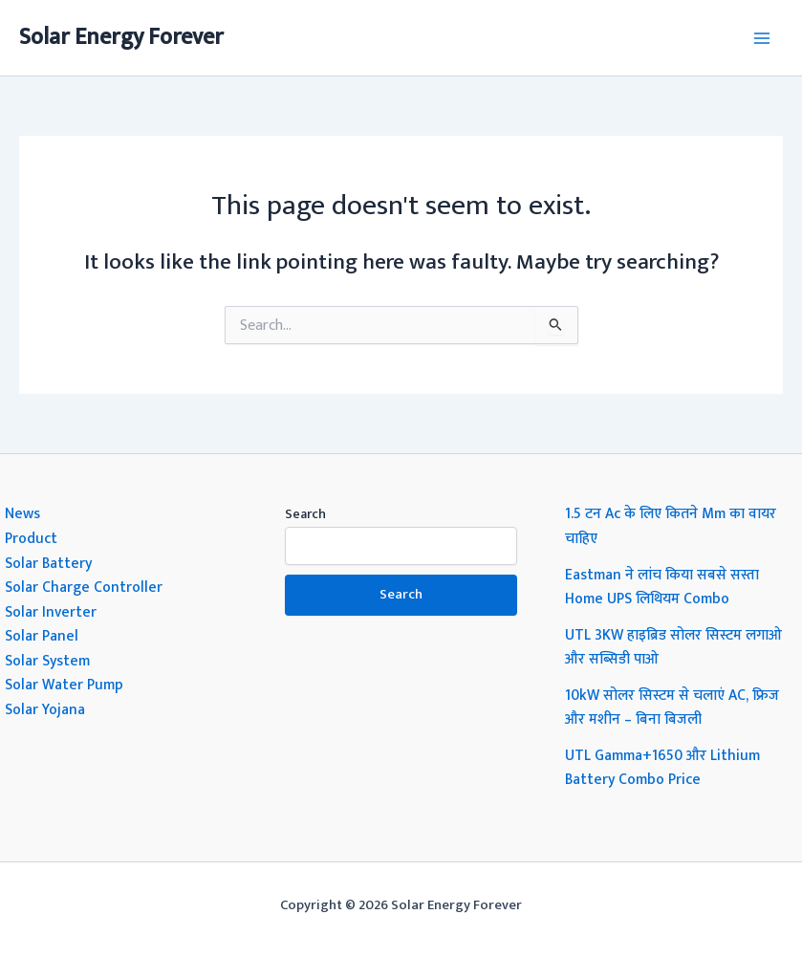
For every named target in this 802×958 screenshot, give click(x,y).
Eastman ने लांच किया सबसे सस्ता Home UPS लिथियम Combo (662, 587)
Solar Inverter (51, 611)
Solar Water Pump (64, 684)
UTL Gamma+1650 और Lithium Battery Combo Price (662, 768)
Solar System (47, 660)
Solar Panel (41, 635)
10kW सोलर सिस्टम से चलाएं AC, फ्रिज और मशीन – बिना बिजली (672, 707)
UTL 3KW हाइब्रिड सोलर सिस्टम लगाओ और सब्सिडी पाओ (673, 647)
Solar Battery (48, 563)
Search (305, 514)
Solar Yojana (45, 709)
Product (31, 538)
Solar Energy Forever (121, 37)
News (22, 513)
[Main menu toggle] (762, 37)
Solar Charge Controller (84, 587)
